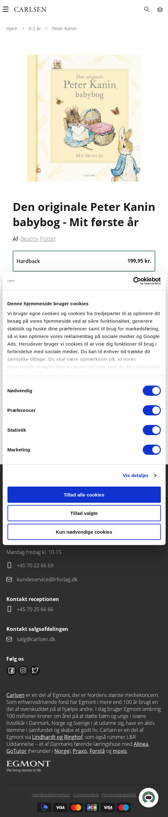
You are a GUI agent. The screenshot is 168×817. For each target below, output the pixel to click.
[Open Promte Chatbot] (148, 797)
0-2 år (35, 28)
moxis (120, 750)
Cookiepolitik (86, 795)
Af (15, 239)
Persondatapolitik (119, 795)
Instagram (23, 670)
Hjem (11, 28)
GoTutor (16, 750)
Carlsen (15, 695)
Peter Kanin (64, 28)
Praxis (80, 750)
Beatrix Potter (38, 238)
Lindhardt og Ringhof (57, 736)
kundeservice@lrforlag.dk (47, 579)
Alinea (141, 743)
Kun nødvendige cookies (84, 531)
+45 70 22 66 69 (35, 565)
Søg (146, 9)
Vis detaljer (136, 475)
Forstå (97, 750)
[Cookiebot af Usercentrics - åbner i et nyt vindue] (133, 281)
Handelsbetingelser (51, 795)
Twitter (35, 670)
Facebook (11, 670)
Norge (61, 750)
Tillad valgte (83, 513)
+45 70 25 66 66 (35, 609)
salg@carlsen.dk (37, 639)
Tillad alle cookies (84, 494)
